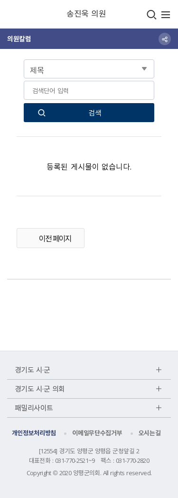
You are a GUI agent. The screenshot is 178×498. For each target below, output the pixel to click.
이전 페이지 (55, 238)
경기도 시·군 (32, 369)
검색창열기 (152, 14)
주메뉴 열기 (166, 14)
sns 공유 (165, 39)
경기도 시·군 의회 (40, 388)
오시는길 (150, 432)
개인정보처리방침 (34, 432)
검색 (95, 112)
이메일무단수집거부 (97, 432)
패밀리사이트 (34, 407)
